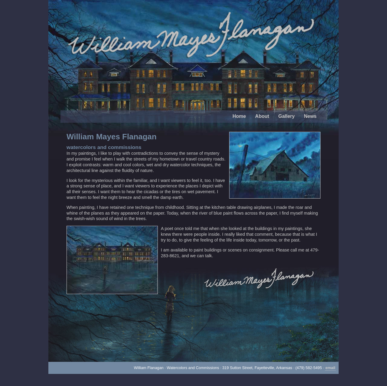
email (330, 367)
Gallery (286, 116)
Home (239, 116)
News (310, 116)
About (262, 116)
